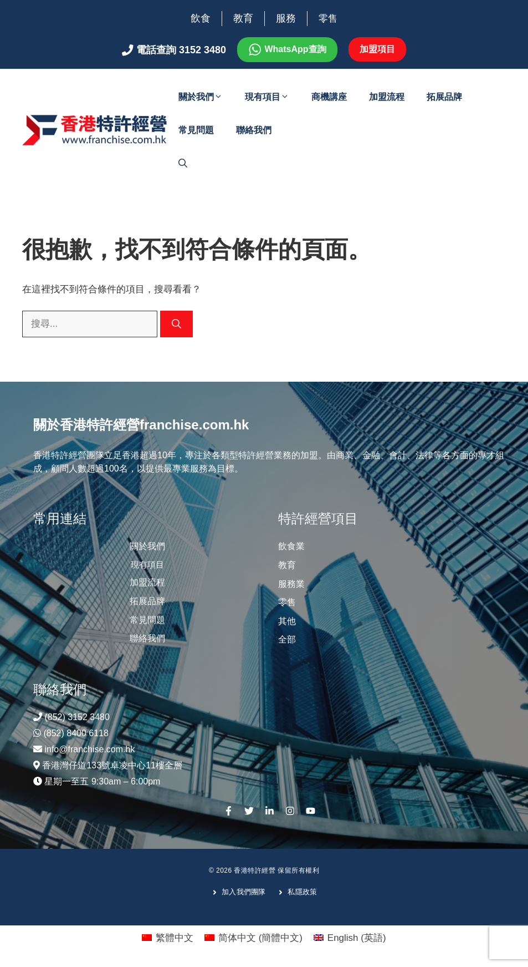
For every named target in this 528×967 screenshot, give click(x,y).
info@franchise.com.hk (89, 749)
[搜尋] (176, 324)
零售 (328, 18)
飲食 (201, 18)
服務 (286, 18)
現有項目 (272, 97)
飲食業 (291, 546)
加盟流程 (386, 97)
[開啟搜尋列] (182, 163)
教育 (243, 18)
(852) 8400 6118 (75, 733)
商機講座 (329, 97)
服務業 (291, 584)
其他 (287, 621)
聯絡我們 (253, 130)
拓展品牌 (444, 97)
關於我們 (206, 97)
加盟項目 (377, 49)
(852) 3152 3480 (76, 717)
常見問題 (196, 130)
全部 (287, 639)
